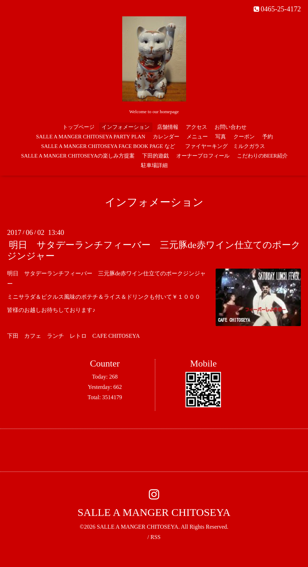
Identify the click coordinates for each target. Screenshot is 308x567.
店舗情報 (167, 127)
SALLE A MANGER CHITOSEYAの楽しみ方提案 (78, 156)
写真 (220, 136)
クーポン (244, 136)
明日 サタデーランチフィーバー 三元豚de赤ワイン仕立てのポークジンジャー (154, 250)
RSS (155, 537)
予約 (267, 136)
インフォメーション (126, 127)
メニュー (197, 136)
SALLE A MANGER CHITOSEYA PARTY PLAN (90, 136)
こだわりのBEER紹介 (262, 156)
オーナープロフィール (202, 156)
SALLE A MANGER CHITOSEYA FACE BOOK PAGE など (108, 146)
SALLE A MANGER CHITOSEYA (153, 512)
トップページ (78, 127)
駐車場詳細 (154, 165)
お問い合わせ (231, 127)
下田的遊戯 (155, 156)
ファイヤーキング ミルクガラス (227, 146)
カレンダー (166, 136)
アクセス (196, 127)
